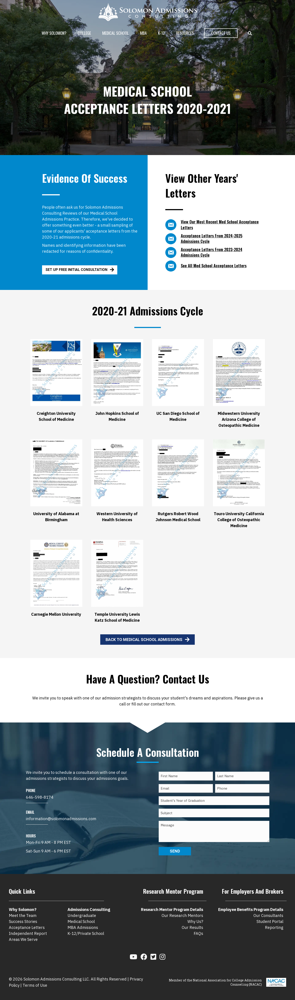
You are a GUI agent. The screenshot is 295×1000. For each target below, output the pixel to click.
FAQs (198, 933)
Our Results (192, 927)
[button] (251, 33)
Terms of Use (35, 985)
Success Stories (23, 921)
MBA (143, 33)
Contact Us (221, 33)
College (84, 33)
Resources (185, 33)
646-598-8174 (39, 797)
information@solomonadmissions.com (61, 818)
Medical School (115, 33)
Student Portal (269, 921)
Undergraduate (81, 915)
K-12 (161, 33)
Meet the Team (23, 915)
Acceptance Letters (27, 927)
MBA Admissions (82, 927)
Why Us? (195, 921)
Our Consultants (268, 915)
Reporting (274, 927)
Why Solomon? (54, 33)
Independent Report (28, 933)
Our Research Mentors (182, 915)
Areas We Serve (23, 939)
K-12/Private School (85, 933)
